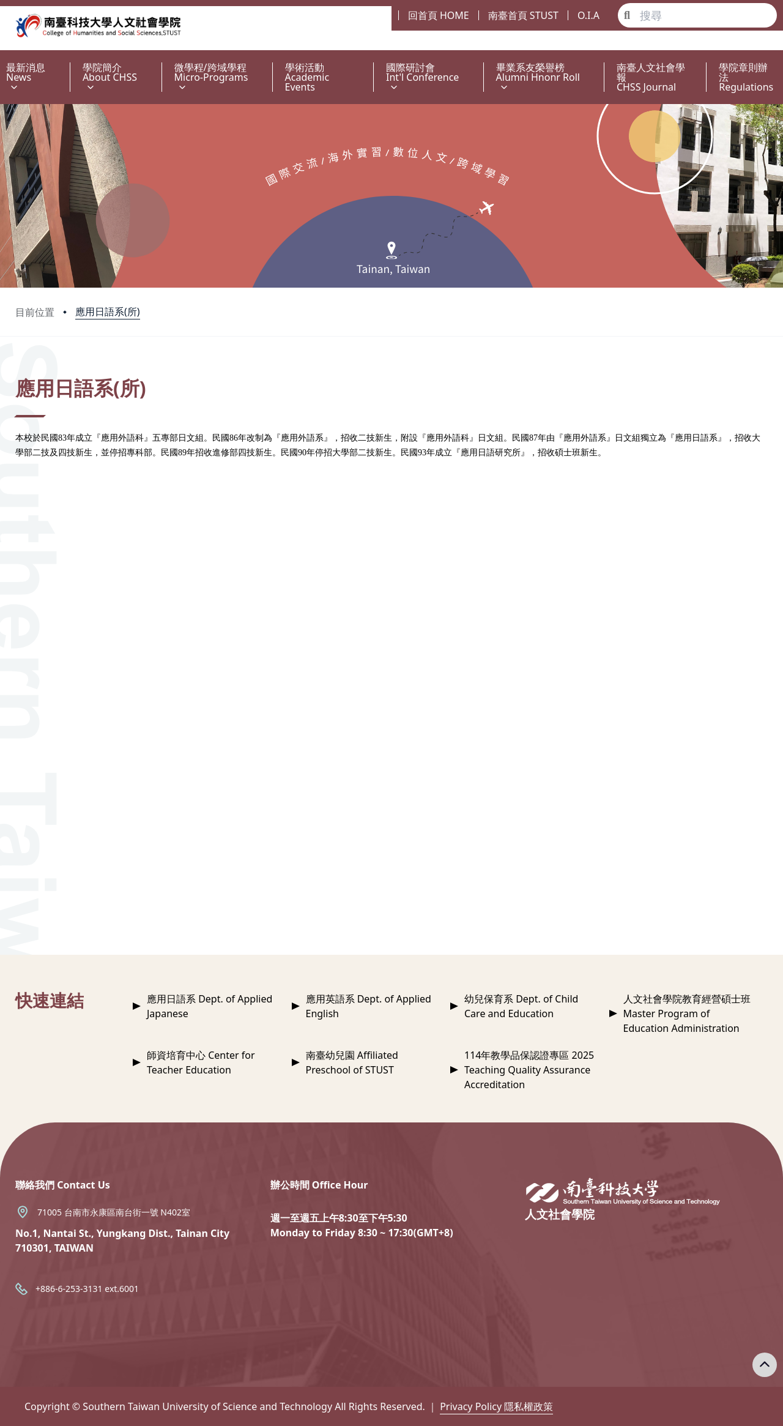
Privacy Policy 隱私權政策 (496, 1406)
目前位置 (34, 312)
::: (3, 60)
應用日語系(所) (107, 311)
